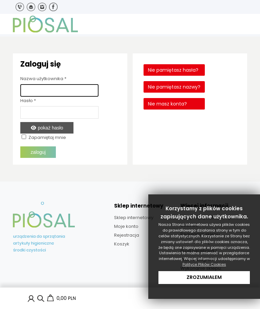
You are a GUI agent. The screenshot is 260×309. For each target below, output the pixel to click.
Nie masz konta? (167, 103)
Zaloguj (37, 152)
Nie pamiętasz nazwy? (174, 87)
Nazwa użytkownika (43, 78)
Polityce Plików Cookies (204, 264)
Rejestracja (126, 235)
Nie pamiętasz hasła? (173, 70)
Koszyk (121, 244)
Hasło (28, 100)
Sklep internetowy (133, 217)
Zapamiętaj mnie (47, 137)
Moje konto (126, 226)
